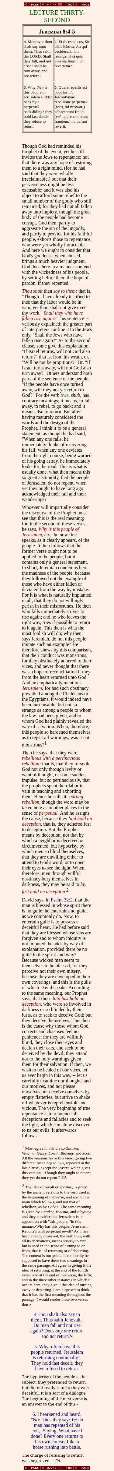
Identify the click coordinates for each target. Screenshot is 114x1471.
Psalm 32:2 (62, 899)
